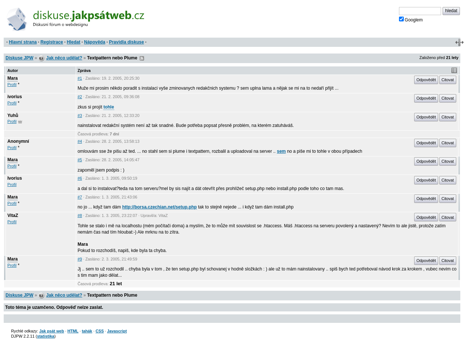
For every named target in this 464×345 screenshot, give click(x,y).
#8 (80, 215)
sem (281, 151)
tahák (87, 331)
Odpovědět (426, 79)
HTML (72, 331)
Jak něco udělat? (64, 58)
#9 (80, 259)
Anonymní (18, 141)
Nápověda (94, 42)
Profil (12, 84)
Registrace (51, 42)
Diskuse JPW (19, 58)
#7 (80, 197)
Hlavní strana (23, 42)
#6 (80, 178)
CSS (100, 331)
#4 (80, 141)
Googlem (411, 20)
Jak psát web (51, 331)
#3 (80, 115)
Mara (12, 78)
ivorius (14, 96)
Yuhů (12, 115)
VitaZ (12, 215)
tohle (108, 107)
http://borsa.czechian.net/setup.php (159, 207)
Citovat (447, 79)
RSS (142, 58)
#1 (80, 78)
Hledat (74, 42)
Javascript (117, 331)
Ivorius (14, 178)
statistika (45, 336)
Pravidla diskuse (126, 42)
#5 (80, 160)
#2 (80, 96)
